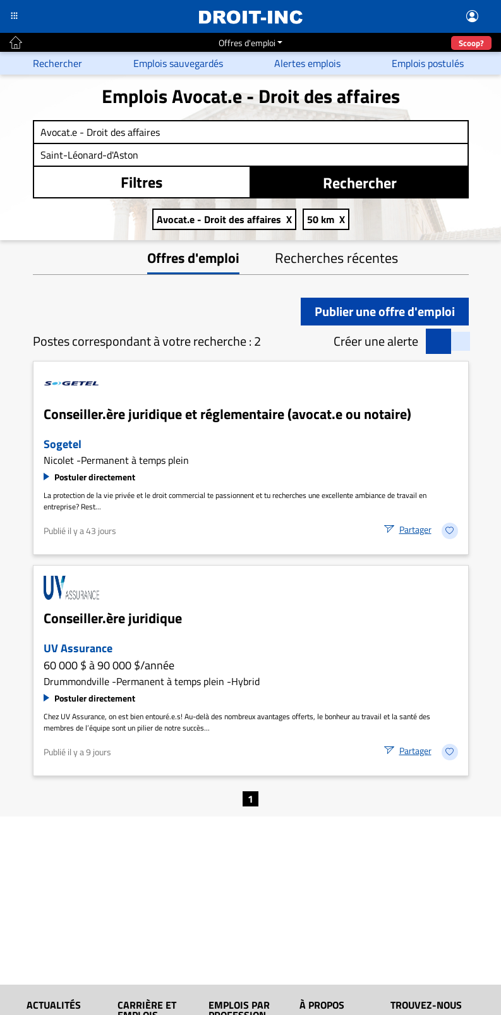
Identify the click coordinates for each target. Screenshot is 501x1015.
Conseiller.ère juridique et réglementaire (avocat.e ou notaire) (227, 414)
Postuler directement (94, 476)
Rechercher (360, 182)
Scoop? (471, 43)
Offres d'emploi (247, 42)
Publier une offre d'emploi (385, 311)
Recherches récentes (336, 258)
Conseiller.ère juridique (113, 618)
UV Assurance (78, 648)
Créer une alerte (376, 341)
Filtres (141, 182)
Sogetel (62, 444)
